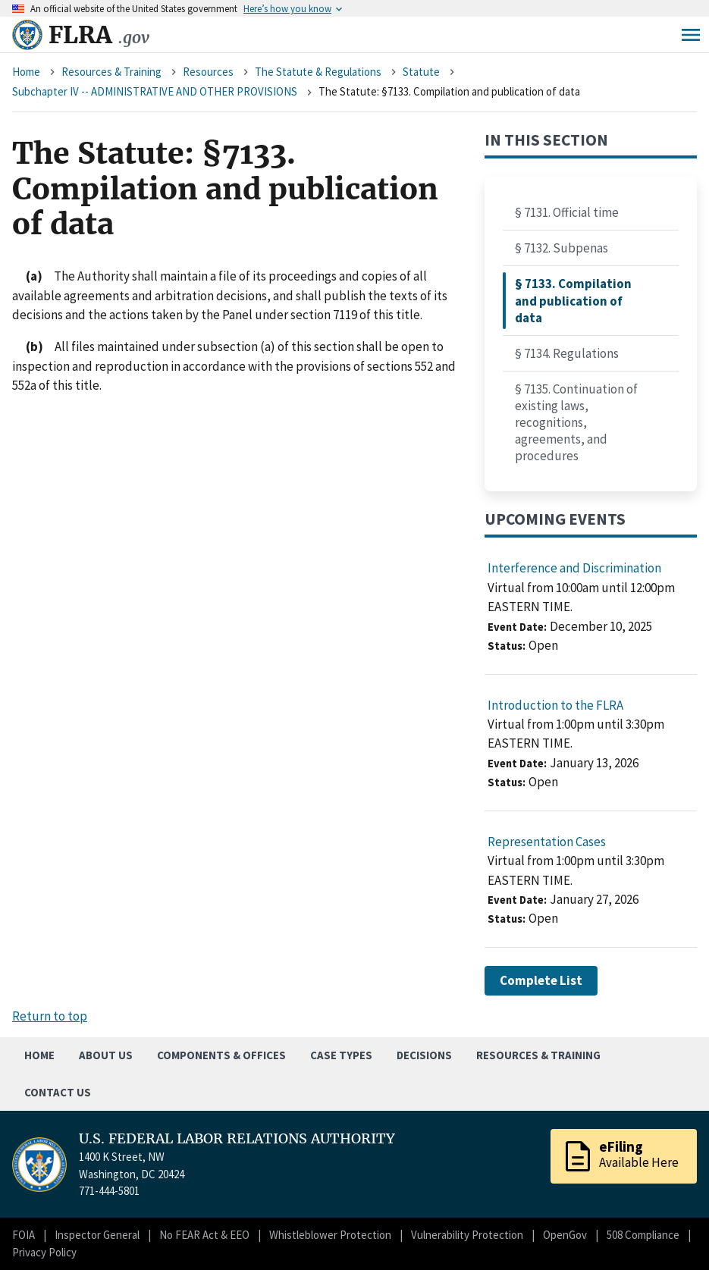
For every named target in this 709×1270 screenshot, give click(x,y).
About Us (106, 1055)
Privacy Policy (44, 1252)
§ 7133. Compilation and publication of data (573, 300)
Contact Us (57, 1092)
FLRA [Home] (99, 35)
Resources (208, 71)
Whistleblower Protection (330, 1235)
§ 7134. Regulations (567, 353)
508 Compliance (643, 1235)
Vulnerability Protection (467, 1235)
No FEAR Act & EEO (204, 1235)
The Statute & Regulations (318, 71)
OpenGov (565, 1235)
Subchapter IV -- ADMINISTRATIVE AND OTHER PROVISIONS (154, 91)
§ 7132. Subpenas (561, 248)
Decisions (424, 1055)
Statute (421, 71)
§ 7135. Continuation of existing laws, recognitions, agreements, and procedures (576, 422)
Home (26, 71)
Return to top (49, 1016)
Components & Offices (221, 1055)
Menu (691, 35)
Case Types (341, 1055)
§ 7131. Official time (567, 212)
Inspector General (97, 1235)
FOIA (23, 1235)
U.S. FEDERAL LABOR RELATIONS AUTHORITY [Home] (237, 1138)
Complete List (541, 980)
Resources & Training (111, 71)
